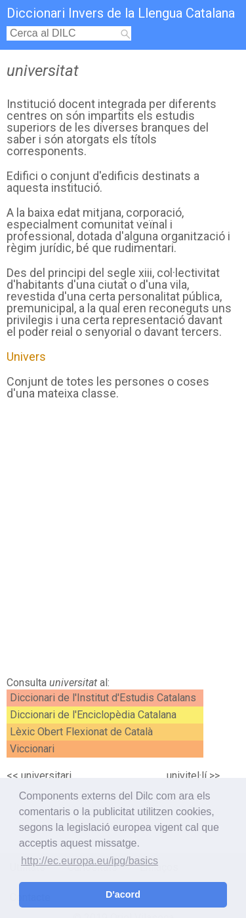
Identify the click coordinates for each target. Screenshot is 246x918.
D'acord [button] (123, 894)
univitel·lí (187, 775)
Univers (26, 356)
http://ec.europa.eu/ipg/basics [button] (89, 860)
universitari (46, 775)
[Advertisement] (123, 542)
